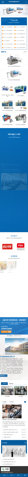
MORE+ (25, 51)
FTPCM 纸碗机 (6, 40)
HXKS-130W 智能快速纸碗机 (21, 26)
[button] (12, 14)
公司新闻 (4, 401)
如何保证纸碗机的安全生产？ (9, 464)
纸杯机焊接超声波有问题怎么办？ (9, 461)
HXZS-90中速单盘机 (20, 30)
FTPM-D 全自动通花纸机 (21, 44)
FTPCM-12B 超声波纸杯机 (9, 37)
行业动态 (11, 401)
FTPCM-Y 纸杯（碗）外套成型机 (21, 40)
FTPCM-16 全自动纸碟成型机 (9, 44)
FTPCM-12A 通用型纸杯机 (21, 37)
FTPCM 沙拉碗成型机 (8, 30)
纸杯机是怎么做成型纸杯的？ (9, 459)
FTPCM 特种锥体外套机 (20, 33)
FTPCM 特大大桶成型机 (8, 33)
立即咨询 (4, 340)
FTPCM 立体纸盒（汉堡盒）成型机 (9, 47)
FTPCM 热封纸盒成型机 (20, 47)
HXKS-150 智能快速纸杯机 (9, 26)
